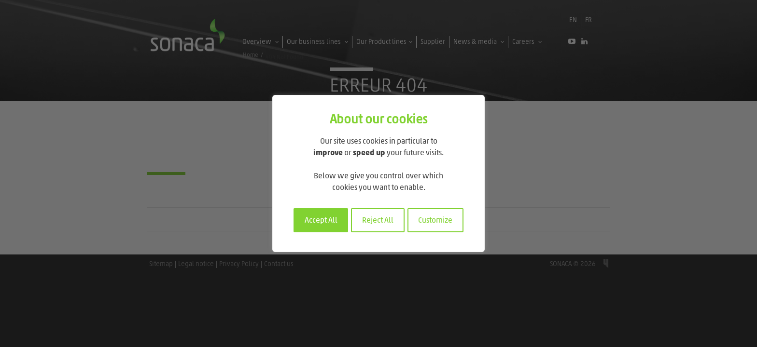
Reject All (377, 221)
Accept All (321, 221)
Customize (435, 221)
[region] (378, 173)
